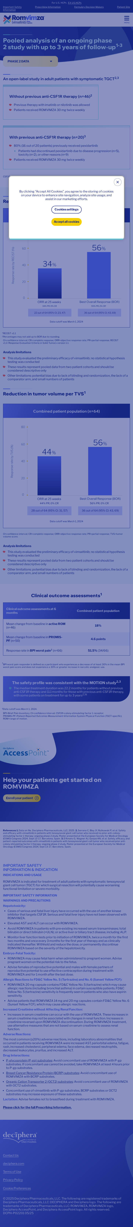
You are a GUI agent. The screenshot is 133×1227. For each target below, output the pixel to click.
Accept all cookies (66, 222)
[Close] (117, 182)
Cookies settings (66, 209)
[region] (66, 208)
